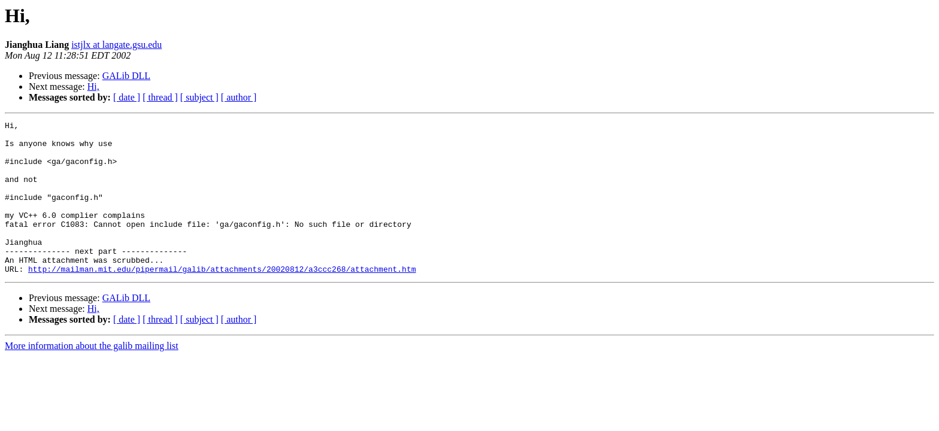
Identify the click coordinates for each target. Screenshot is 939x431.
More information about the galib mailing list (91, 376)
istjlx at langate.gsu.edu (116, 45)
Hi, (93, 86)
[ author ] (239, 97)
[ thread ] (160, 97)
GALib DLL (126, 76)
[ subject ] (199, 97)
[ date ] (126, 97)
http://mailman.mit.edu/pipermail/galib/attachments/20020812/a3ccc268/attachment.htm (222, 299)
